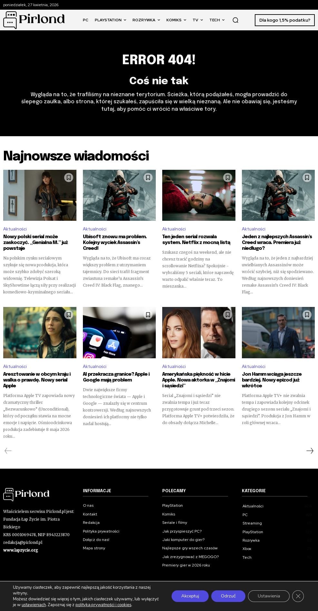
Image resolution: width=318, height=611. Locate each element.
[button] (235, 20)
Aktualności (15, 229)
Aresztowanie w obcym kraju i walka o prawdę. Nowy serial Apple (36, 380)
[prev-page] (8, 451)
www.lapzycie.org (20, 550)
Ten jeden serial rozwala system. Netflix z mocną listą (196, 239)
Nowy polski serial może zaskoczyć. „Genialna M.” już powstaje (35, 242)
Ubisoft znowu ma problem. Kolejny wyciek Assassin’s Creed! (115, 242)
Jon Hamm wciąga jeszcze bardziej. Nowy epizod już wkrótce (272, 380)
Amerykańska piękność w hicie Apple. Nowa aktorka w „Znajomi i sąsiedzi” (198, 380)
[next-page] (309, 451)
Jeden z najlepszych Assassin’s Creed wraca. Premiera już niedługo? (277, 242)
